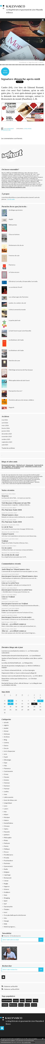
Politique (7, 849)
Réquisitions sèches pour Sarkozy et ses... (15, 678)
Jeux (5, 794)
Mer (5, 812)
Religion (6, 872)
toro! (5, 912)
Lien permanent (7, 128)
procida (34, 1005)
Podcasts (7, 843)
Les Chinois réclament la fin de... (12, 670)
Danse (6, 745)
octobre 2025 (6, 439)
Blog (5, 740)
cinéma (6, 742)
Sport (5, 901)
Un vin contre (7, 548)
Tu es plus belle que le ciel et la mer (15, 915)
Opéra (6, 829)
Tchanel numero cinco (10, 515)
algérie (6, 725)
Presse (6, 852)
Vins (5, 918)
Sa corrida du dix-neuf (10, 555)
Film (5, 766)
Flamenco (7, 768)
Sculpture (7, 892)
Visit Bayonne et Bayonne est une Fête (16, 503)
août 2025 (5, 445)
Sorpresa (5, 496)
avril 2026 (5, 423)
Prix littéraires (8, 855)
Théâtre (6, 909)
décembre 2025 (7, 434)
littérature (13, 1005)
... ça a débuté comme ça (17, 624)
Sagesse (6, 886)
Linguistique (8, 803)
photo (22, 1000)
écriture (5, 1005)
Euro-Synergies (30, 670)
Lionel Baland (36, 655)
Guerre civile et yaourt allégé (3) (26, 673)
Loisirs (6, 809)
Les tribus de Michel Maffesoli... (12, 663)
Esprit (6, 757)
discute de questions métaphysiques (13, 666)
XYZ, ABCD (38, 676)
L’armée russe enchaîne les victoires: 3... (14, 651)
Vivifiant (5, 541)
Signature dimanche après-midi (20, 79)
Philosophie (7, 837)
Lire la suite (11, 199)
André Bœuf (6, 569)
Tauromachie (8, 906)
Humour (6, 788)
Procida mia (22, 62)
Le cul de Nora (7, 527)
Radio (6, 869)
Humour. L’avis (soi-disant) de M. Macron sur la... (17, 676)
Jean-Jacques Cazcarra (10, 576)
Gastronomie (8, 771)
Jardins (6, 791)
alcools (6, 722)
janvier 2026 (6, 431)
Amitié (6, 728)
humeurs (7, 786)
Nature (6, 820)
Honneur (7, 783)
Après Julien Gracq (18, 466)
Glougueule (29, 465)
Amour (6, 731)
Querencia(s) (8, 866)
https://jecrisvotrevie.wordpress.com (14, 187)
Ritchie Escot (20, 465)
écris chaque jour (9, 751)
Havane (6, 777)
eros (5, 754)
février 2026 (6, 428)
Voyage (6, 921)
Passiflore (7, 466)
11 (10, 704)
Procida (6, 858)
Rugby (6, 883)
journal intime (6, 1000)
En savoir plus (26, 1042)
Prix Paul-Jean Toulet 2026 (12, 510)
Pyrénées (7, 863)
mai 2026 (5, 420)
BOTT (41, 62)
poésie (21, 1005)
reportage (7, 875)
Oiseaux (6, 826)
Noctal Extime (8, 823)
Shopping (7, 898)
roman (6, 881)
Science (6, 889)
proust (27, 1005)
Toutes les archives (8, 448)
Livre (25, 128)
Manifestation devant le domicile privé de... (15, 655)
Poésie (29, 128)
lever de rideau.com (10, 800)
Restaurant (7, 878)
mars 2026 (5, 425)
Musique (7, 817)
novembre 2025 (7, 436)
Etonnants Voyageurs (8, 465)
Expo (5, 763)
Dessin (6, 748)
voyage (15, 1000)
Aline (3, 631)
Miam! (6, 814)
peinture (6, 835)
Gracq (6, 774)
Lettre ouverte (8, 797)
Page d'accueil (33, 62)
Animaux (7, 734)
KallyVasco (15, 6)
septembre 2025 (7, 442)
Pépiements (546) (7, 673)
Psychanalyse (8, 860)
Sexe (5, 895)
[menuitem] (23, 62)
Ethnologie (7, 760)
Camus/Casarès (8, 534)
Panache (7, 832)
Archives (7, 737)
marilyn (28, 1000)
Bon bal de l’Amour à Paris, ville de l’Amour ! (15, 683)
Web (5, 924)
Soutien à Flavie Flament (9, 658)
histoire (6, 780)
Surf (5, 904)
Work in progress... (10, 927)
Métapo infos (28, 663)
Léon (3, 583)
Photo (6, 840)
